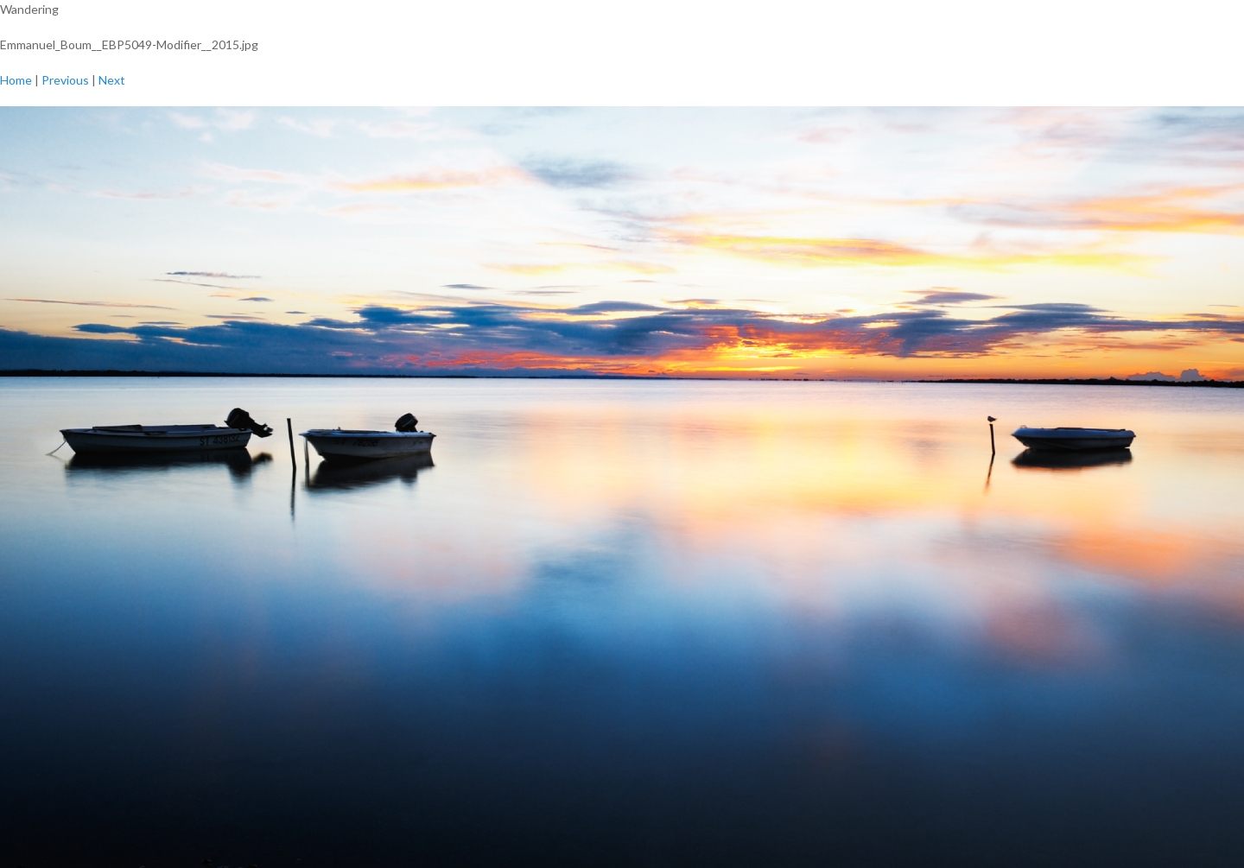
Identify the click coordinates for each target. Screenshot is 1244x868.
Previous (65, 80)
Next (111, 80)
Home (16, 80)
